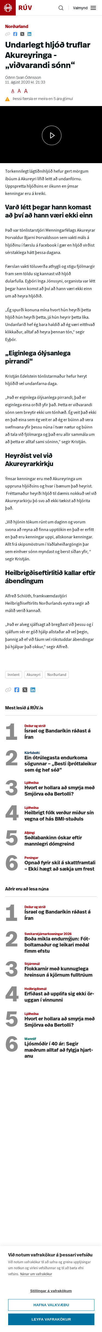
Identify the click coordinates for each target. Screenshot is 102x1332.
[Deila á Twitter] (22, 34)
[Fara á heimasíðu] (20, 7)
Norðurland (16, 27)
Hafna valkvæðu (51, 1305)
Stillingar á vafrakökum (51, 1291)
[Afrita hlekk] (7, 34)
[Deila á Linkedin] (29, 34)
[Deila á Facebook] (15, 34)
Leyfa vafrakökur (51, 1319)
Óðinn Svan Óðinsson (23, 78)
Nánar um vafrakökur (36, 1274)
